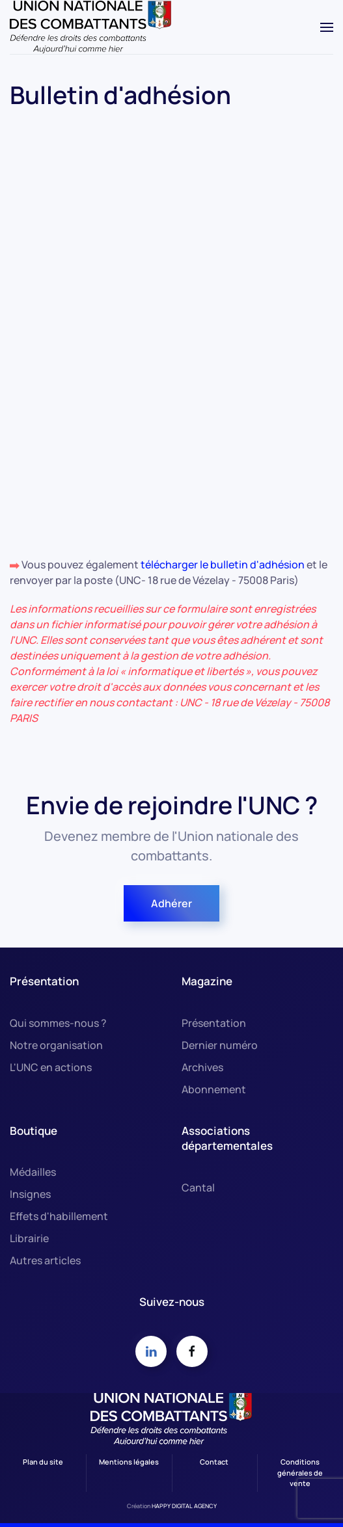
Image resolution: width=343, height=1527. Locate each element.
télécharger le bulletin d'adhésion (224, 564)
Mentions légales (129, 1462)
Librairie (29, 1238)
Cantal (198, 1187)
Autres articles (45, 1260)
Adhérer (171, 903)
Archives (202, 1067)
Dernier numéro (220, 1045)
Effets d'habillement (59, 1216)
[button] (326, 27)
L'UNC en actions (51, 1067)
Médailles (33, 1172)
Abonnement (214, 1089)
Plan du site (43, 1462)
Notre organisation (56, 1045)
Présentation (214, 1023)
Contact (214, 1462)
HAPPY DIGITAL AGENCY (184, 1506)
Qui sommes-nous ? (58, 1023)
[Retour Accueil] (91, 27)
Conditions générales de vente (300, 1472)
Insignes (30, 1194)
